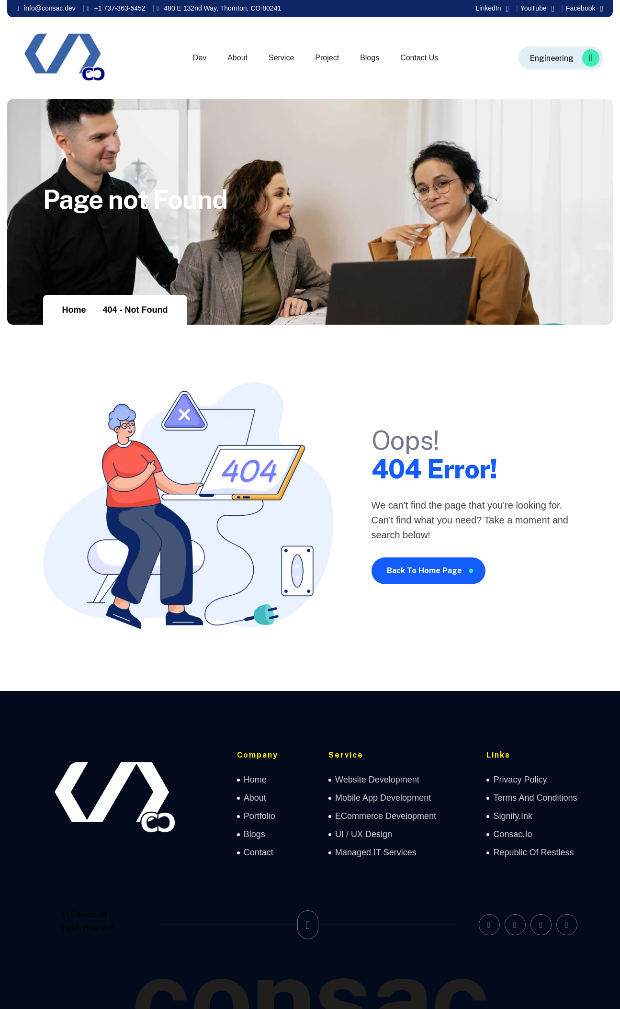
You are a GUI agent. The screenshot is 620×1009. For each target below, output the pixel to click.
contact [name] (258, 852)
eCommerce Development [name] (385, 816)
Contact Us (419, 58)
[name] (561, 57)
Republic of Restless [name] (533, 852)
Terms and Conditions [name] (535, 798)
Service (281, 58)
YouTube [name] (537, 8)
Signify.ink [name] (512, 816)
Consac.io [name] (512, 834)
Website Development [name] (377, 779)
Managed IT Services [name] (376, 852)
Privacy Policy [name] (520, 779)
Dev (199, 58)
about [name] (255, 798)
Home (74, 310)
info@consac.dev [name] (46, 8)
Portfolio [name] (259, 816)
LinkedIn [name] (492, 8)
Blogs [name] (254, 834)
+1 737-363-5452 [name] (116, 8)
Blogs (369, 58)
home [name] (255, 779)
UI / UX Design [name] (363, 834)
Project (327, 58)
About (237, 58)
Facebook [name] (584, 8)
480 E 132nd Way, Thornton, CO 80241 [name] (219, 8)
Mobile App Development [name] (383, 798)
